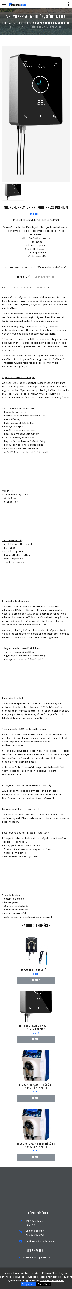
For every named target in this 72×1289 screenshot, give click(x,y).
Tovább (36, 980)
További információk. (52, 1280)
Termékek (22, 23)
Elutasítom (44, 1284)
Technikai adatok (44, 277)
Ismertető (23, 277)
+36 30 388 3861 (57, 1234)
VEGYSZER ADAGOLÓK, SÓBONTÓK (51, 23)
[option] (36, 114)
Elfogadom (28, 1284)
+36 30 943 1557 (57, 1231)
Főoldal (7, 23)
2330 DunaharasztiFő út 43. (58, 1223)
